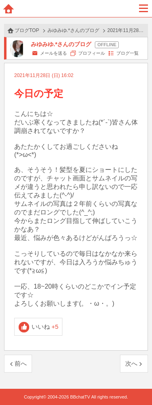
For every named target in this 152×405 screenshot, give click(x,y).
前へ (21, 363)
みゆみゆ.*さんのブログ (73, 30)
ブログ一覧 (127, 53)
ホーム (8, 8)
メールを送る (53, 53)
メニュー (143, 8)
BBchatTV (76, 8)
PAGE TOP (138, 383)
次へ (131, 363)
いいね (45, 326)
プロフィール (91, 53)
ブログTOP (27, 30)
